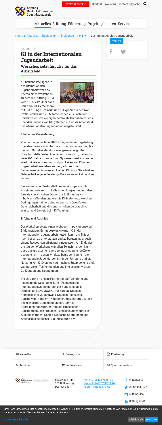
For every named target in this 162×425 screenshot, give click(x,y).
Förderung (77, 23)
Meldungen (68, 35)
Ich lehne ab (136, 419)
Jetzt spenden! (75, 4)
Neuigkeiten (49, 35)
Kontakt (97, 4)
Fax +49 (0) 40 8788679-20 (99, 383)
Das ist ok (151, 419)
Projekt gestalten (101, 23)
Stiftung (59, 23)
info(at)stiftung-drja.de (97, 386)
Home (19, 35)
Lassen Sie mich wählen (16, 419)
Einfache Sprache (129, 4)
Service (124, 23)
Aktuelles (43, 23)
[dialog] (81, 415)
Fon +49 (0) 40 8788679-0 (98, 379)
